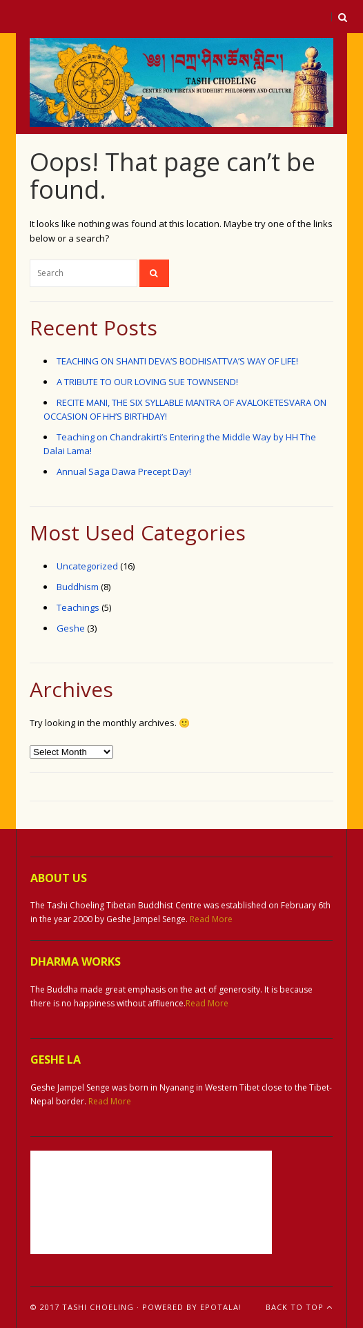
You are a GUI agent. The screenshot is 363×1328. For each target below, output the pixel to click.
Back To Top (299, 1307)
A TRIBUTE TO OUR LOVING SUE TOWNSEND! (147, 381)
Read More (211, 919)
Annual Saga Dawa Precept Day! (124, 471)
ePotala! (221, 1307)
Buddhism (78, 586)
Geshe (71, 628)
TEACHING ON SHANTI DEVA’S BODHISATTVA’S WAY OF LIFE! (177, 361)
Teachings (78, 607)
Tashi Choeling (98, 1307)
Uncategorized (87, 566)
